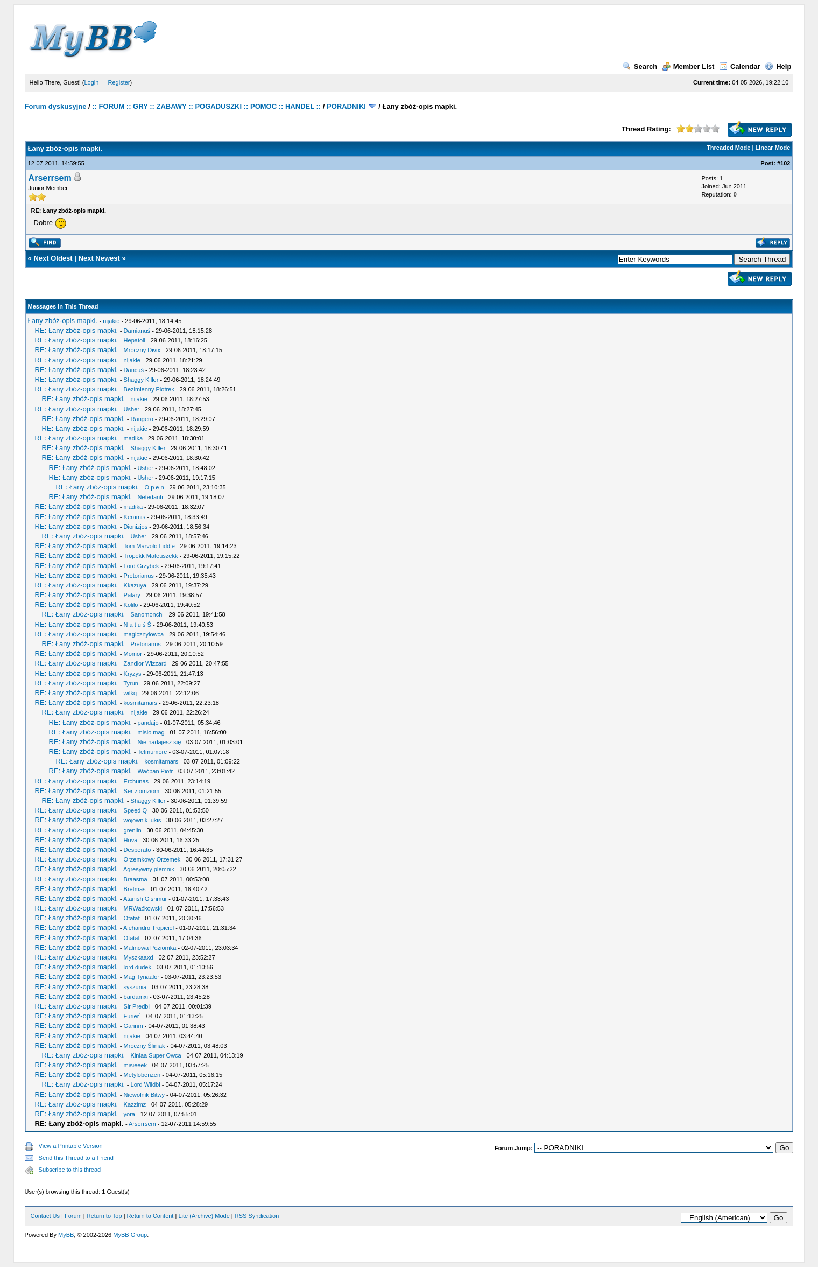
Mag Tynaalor (141, 977)
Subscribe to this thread (70, 1169)
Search (640, 66)
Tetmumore (152, 751)
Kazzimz (135, 1104)
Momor (133, 653)
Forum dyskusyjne (56, 106)
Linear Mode (773, 147)
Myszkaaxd (138, 957)
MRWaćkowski (143, 908)
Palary (132, 595)
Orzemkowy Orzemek (152, 859)
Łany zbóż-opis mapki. (62, 321)
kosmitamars (140, 702)
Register (119, 82)
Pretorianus (139, 575)
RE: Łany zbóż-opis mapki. (76, 330)
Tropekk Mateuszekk (150, 555)
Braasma (135, 879)
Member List (688, 66)
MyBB (66, 1234)
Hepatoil (134, 340)
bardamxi (136, 996)
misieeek (135, 1065)
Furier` (132, 1016)
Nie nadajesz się (159, 742)
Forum (73, 1216)
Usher (131, 409)
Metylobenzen (142, 1075)
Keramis (134, 517)
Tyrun (130, 683)
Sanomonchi (147, 614)
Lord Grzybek (141, 566)
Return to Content (150, 1216)
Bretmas (135, 889)
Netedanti (150, 497)
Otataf (132, 918)
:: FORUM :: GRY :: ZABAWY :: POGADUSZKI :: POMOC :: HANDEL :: (206, 106)
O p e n (154, 487)
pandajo (148, 722)
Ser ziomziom (142, 791)
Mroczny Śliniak (144, 1045)
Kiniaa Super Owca (156, 1055)
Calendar (739, 66)
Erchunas (136, 781)
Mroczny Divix (142, 350)
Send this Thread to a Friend (76, 1157)
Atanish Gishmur (145, 898)
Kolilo (131, 604)
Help (778, 66)
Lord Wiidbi (145, 1084)
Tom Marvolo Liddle (148, 546)
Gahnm (133, 1026)
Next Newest (99, 258)
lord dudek (137, 967)
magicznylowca (144, 634)
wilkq (130, 693)
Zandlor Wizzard (145, 663)
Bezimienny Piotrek (149, 389)
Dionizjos (136, 526)
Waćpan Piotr (155, 771)
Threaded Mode (728, 147)
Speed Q (135, 810)
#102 (783, 163)
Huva (131, 840)
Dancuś (134, 370)
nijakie (111, 321)
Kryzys (133, 673)
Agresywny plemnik (148, 869)
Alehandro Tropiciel (148, 928)
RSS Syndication (257, 1216)
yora (129, 1114)
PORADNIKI (346, 106)
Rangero (142, 419)
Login (91, 82)
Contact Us (45, 1216)
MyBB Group (130, 1234)
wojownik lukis (142, 820)
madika (133, 438)
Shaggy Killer (141, 379)
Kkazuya (135, 585)
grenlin (133, 830)
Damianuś (137, 330)
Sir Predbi (137, 1006)
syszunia (135, 987)
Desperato (137, 849)
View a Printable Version (71, 1146)
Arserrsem (50, 178)
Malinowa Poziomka (150, 947)
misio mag (151, 732)
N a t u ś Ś (137, 624)
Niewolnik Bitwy (144, 1094)
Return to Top (104, 1216)
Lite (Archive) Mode (203, 1216)
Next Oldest (52, 258)
